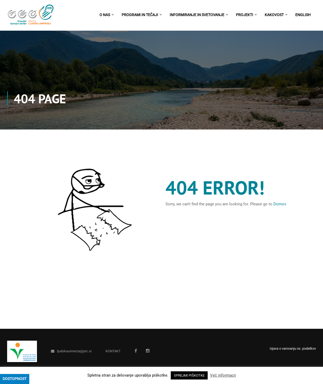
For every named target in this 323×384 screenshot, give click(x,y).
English (303, 15)
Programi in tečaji (140, 15)
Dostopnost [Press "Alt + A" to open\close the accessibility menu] (14, 379)
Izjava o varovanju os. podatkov (293, 348)
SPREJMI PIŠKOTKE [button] (189, 375)
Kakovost (274, 15)
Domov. (280, 204)
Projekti (244, 15)
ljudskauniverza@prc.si (74, 351)
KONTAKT (113, 351)
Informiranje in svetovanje (197, 15)
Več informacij (223, 375)
